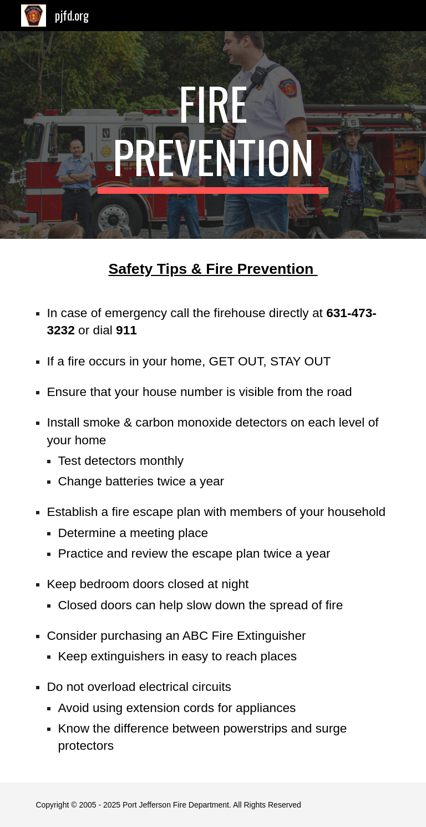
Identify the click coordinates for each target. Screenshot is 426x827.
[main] (212, 135)
